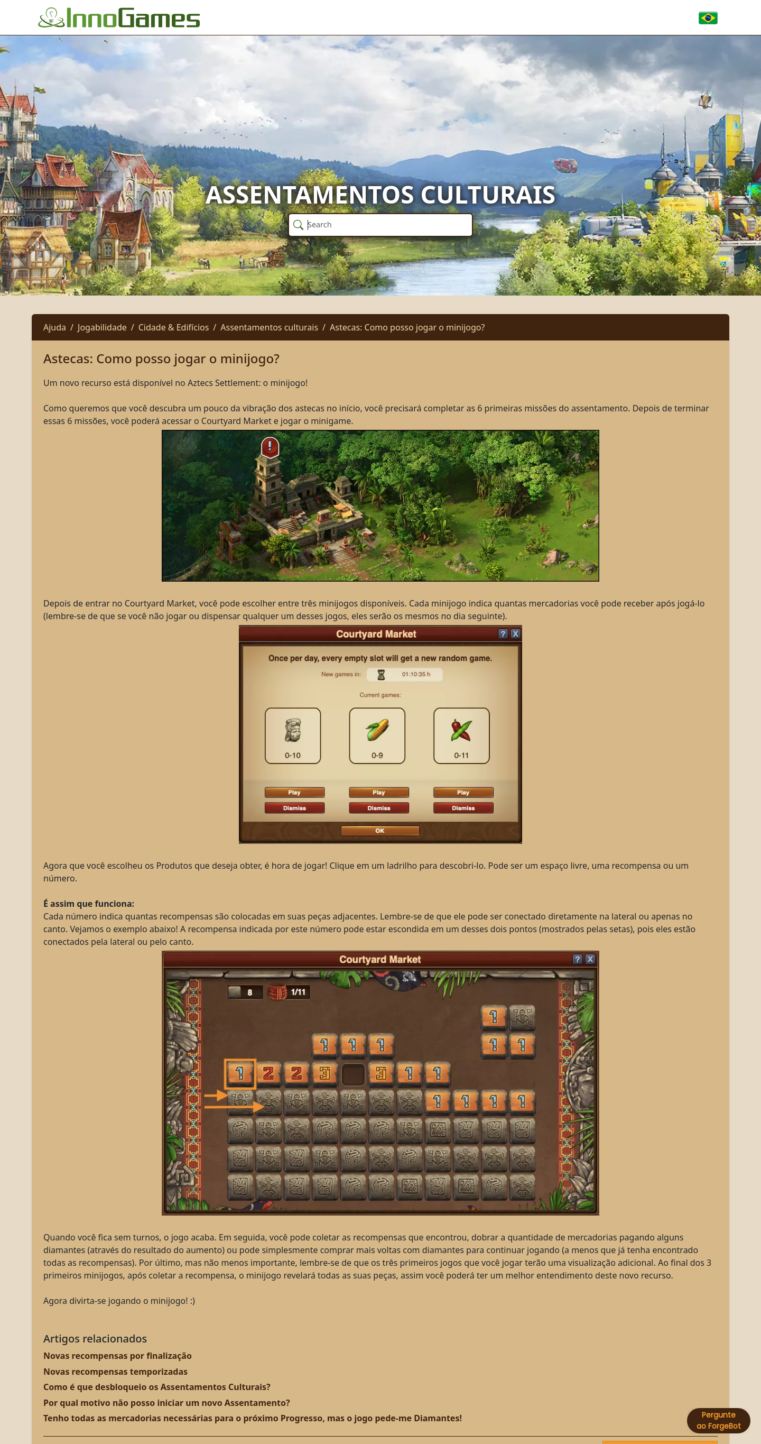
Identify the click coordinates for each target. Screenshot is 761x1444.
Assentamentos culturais (269, 327)
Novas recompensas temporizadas (115, 1371)
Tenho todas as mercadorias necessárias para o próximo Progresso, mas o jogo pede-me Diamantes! (252, 1418)
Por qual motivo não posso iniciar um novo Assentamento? (166, 1403)
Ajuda (54, 327)
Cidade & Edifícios (173, 327)
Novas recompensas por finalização (117, 1356)
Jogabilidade (102, 327)
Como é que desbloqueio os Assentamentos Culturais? (157, 1387)
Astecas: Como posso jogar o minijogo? (407, 327)
